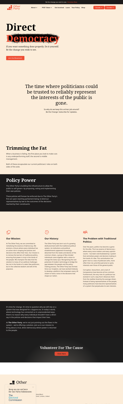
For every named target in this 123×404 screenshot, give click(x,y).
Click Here (61, 354)
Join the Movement (15, 58)
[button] (33, 7)
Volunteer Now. (72, 2)
